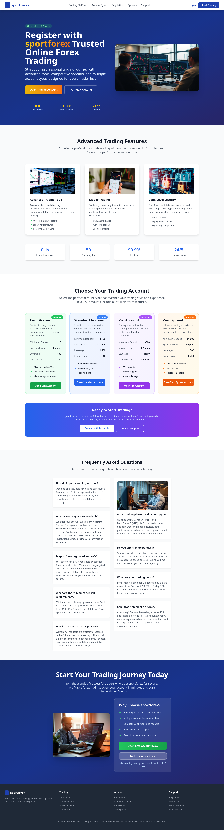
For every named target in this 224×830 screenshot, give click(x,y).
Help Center (174, 797)
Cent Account (120, 797)
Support (145, 5)
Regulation (117, 5)
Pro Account (120, 805)
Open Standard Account (90, 382)
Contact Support (130, 428)
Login (193, 5)
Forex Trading (65, 797)
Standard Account (122, 801)
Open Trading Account (44, 89)
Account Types (99, 5)
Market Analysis (66, 805)
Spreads (132, 5)
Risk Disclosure (176, 809)
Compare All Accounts (97, 428)
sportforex (20, 5)
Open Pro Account (134, 385)
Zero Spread (120, 809)
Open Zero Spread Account (178, 382)
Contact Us (174, 801)
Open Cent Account (45, 385)
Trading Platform (78, 5)
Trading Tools (65, 809)
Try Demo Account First (143, 756)
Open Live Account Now (143, 746)
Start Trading (209, 5)
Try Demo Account (80, 90)
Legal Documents (177, 805)
